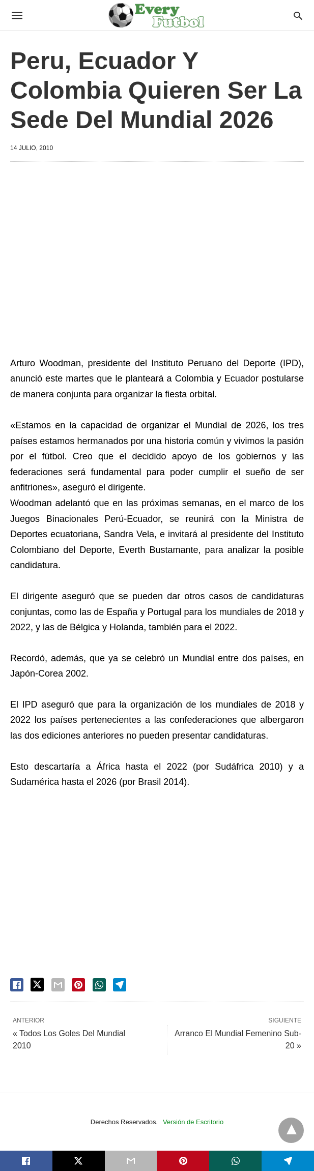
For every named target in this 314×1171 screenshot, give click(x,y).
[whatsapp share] (99, 984)
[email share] (58, 984)
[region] (157, 255)
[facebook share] (16, 984)
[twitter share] (37, 984)
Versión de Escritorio (193, 1122)
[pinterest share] (78, 984)
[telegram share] (119, 984)
